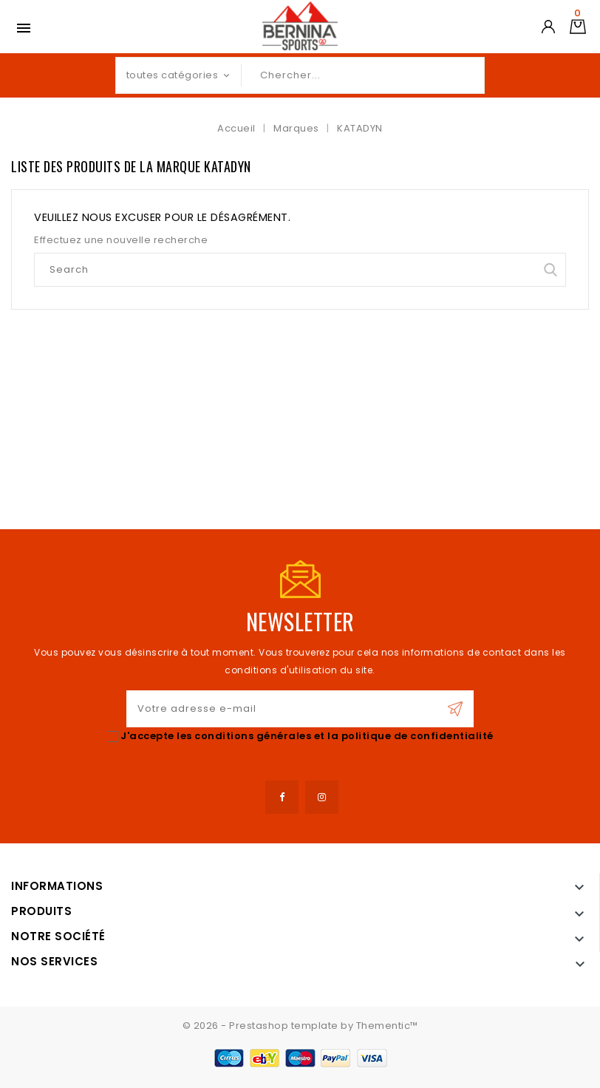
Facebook (282, 797)
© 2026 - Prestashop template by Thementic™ (300, 1026)
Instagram (321, 797)
